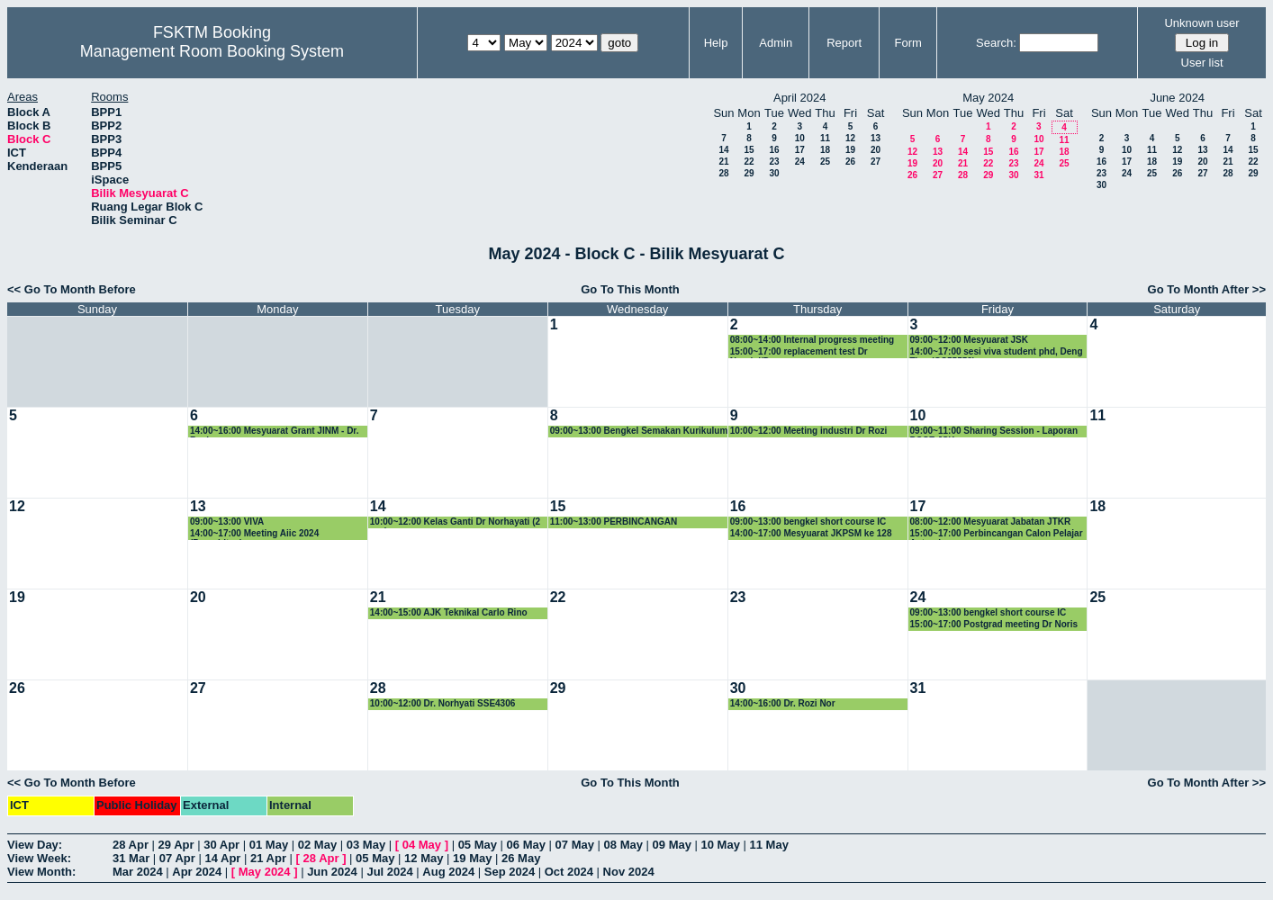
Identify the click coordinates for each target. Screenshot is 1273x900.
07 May (574, 844)
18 (825, 150)
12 (850, 138)
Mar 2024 (138, 871)
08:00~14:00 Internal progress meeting (812, 340)
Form (908, 43)
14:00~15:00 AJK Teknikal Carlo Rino (449, 612)
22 (749, 161)
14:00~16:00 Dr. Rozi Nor (782, 703)
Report (844, 43)
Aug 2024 (448, 871)
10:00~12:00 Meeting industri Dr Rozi (809, 431)
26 (850, 161)
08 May (623, 844)
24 (800, 161)
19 (850, 150)
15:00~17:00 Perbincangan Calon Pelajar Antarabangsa (996, 534)
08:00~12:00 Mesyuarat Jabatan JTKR (990, 521)
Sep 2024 (509, 871)
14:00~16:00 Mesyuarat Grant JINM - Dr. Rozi (274, 431)
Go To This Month (630, 289)
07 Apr (177, 858)
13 (875, 138)
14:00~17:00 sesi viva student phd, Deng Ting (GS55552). (996, 352)
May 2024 (265, 871)
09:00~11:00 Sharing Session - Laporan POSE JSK (994, 431)
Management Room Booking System (212, 51)
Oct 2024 (569, 871)
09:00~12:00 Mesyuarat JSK (969, 340)
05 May (477, 844)
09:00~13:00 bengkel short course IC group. (808, 522)
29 (749, 173)
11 (825, 138)
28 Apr (131, 844)
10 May (720, 844)
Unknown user (1201, 23)
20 (875, 150)
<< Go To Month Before (71, 289)
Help (716, 43)
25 (825, 161)
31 (1038, 175)
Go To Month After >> (1207, 289)
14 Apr (222, 858)
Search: (996, 43)
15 (749, 150)
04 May (421, 844)
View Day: (34, 844)
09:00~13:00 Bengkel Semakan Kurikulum (639, 431)
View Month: (41, 871)
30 (774, 173)
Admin (775, 43)
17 (800, 150)
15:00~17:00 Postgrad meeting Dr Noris (994, 624)
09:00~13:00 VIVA (227, 521)
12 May (423, 858)
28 (723, 173)
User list (1202, 62)
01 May (268, 844)
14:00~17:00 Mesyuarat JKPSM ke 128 (811, 533)
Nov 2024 (629, 871)
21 (723, 161)
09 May (672, 844)
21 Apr (268, 858)
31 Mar (131, 858)
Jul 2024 (389, 871)
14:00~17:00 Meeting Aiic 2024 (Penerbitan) (254, 534)
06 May (526, 844)
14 (723, 150)
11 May (769, 844)
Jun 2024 (332, 871)
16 (774, 150)
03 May (366, 844)
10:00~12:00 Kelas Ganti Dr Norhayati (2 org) (455, 522)
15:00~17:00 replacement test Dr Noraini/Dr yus (799, 352)
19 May (472, 858)
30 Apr (221, 844)
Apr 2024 (196, 871)
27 (875, 161)
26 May (520, 858)
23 (774, 161)
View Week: (39, 858)
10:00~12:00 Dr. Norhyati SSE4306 (442, 703)
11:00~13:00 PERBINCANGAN (613, 521)
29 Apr (176, 844)
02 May (317, 844)
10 (800, 138)
